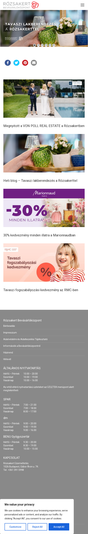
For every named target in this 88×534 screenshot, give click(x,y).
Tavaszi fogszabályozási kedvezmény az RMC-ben (40, 290)
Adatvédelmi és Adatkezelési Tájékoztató (25, 339)
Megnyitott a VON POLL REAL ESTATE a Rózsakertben (43, 126)
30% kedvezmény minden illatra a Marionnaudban (39, 235)
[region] (37, 516)
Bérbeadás (9, 326)
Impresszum (10, 332)
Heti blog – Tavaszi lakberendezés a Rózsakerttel (40, 181)
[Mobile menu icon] (82, 5)
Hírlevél (7, 359)
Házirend (8, 352)
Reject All (37, 527)
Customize (15, 527)
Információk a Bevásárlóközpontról (21, 346)
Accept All (58, 527)
